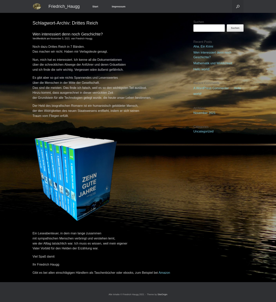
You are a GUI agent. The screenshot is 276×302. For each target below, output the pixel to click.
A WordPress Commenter (211, 88)
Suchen (198, 22)
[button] (238, 6)
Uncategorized (203, 131)
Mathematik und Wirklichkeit (212, 63)
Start (95, 6)
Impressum (118, 6)
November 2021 (204, 113)
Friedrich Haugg (84, 38)
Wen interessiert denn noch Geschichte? (68, 34)
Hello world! (201, 69)
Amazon (164, 272)
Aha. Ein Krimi (203, 46)
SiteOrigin (163, 294)
